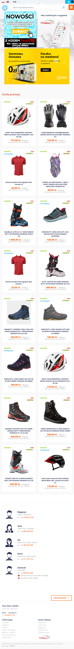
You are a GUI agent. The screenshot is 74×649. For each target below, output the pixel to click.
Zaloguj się (41, 628)
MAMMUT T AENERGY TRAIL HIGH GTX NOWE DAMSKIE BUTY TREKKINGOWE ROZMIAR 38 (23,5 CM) (18, 331)
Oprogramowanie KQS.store (54, 644)
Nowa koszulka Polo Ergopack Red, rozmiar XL (19, 183)
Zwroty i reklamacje (8, 630)
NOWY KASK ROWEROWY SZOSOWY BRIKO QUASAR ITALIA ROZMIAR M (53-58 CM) (55, 381)
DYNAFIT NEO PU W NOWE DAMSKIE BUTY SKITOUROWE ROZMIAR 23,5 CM (19, 479)
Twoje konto (42, 622)
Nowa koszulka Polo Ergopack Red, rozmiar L (19, 283)
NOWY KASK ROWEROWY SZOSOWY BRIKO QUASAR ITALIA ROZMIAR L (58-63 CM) (18, 135)
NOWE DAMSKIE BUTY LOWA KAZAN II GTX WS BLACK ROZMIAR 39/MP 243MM (55, 430)
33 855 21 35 (10, 615)
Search (63, 7)
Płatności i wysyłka (8, 632)
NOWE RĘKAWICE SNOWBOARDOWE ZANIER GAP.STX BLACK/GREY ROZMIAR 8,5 (55, 135)
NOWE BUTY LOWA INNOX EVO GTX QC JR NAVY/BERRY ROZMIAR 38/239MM (19, 380)
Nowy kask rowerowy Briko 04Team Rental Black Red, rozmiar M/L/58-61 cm (55, 480)
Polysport (5, 8)
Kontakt (4, 628)
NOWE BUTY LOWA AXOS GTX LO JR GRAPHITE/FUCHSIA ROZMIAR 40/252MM (55, 234)
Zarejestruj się (43, 630)
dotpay (44, 637)
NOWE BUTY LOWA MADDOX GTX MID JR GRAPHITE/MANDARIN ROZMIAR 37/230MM (55, 331)
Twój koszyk (42, 625)
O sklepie (5, 622)
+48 (27, 517)
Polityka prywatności (9, 635)
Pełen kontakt (60, 598)
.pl (12, 646)
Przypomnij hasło (43, 632)
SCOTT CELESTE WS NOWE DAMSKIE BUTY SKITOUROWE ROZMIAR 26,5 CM (55, 283)
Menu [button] (71, 7)
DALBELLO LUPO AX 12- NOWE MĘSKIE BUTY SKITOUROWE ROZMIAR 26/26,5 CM (18, 234)
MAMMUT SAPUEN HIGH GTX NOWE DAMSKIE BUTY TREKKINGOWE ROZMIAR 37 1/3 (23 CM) (18, 431)
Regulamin (5, 625)
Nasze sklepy (6, 637)
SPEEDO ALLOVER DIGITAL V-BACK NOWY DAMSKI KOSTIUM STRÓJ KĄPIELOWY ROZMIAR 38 (55, 184)
